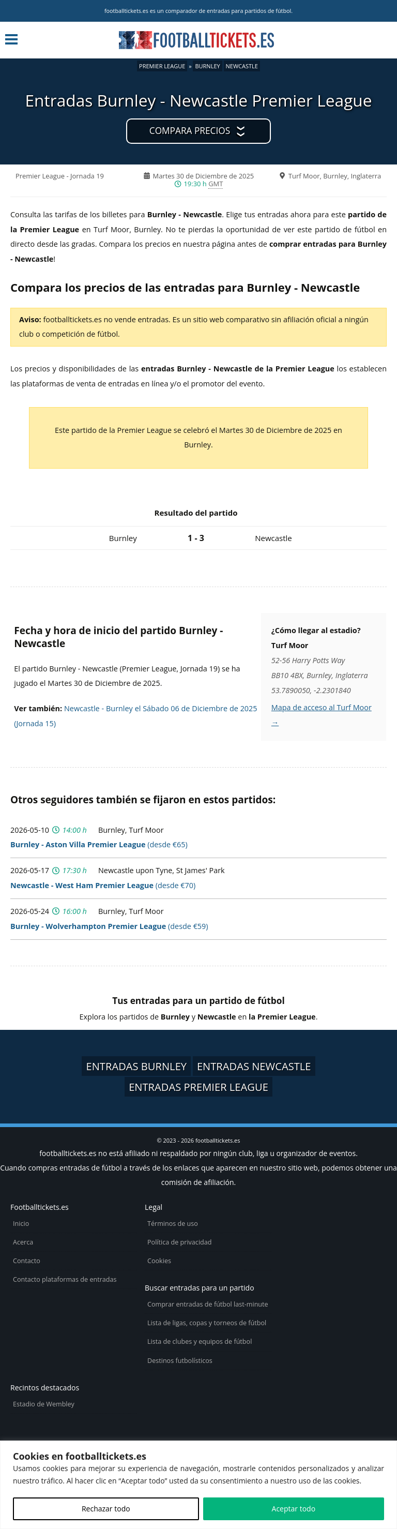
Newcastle (242, 66)
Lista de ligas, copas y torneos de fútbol (206, 1322)
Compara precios (189, 131)
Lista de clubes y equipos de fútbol (199, 1341)
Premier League (162, 66)
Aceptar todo (294, 1508)
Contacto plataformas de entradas (65, 1279)
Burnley (207, 66)
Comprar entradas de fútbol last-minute (207, 1304)
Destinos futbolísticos (179, 1360)
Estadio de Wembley (43, 1404)
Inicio (21, 1223)
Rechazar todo (106, 1508)
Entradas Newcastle (254, 1066)
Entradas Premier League (198, 1087)
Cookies (159, 1260)
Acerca (23, 1242)
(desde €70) (102, 885)
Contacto (26, 1260)
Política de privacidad (179, 1242)
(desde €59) (109, 926)
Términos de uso (172, 1223)
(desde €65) (99, 844)
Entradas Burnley (136, 1066)
